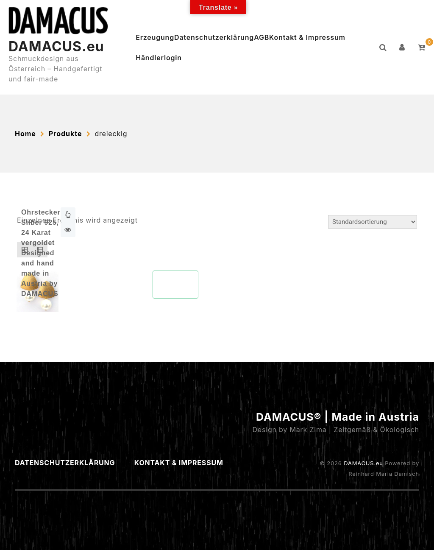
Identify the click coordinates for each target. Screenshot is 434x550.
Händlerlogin (159, 57)
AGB (261, 37)
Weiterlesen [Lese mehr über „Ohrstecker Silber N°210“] (68, 214)
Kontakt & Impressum (307, 37)
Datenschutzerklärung (214, 37)
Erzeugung (155, 37)
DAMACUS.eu (56, 46)
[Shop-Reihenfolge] (372, 222)
